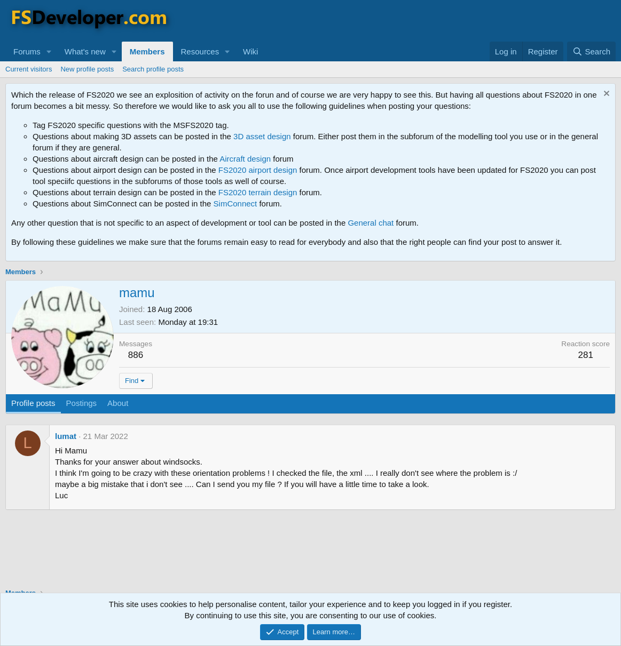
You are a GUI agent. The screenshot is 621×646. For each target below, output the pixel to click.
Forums (27, 51)
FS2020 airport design (257, 169)
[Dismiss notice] (605, 94)
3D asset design (262, 136)
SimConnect (235, 203)
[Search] (591, 51)
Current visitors (28, 69)
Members (147, 51)
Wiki (250, 51)
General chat (371, 222)
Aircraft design (245, 158)
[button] (49, 51)
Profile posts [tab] (33, 403)
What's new (85, 51)
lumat (65, 436)
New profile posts (87, 69)
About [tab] (117, 403)
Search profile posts (153, 69)
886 (135, 355)
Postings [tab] (81, 403)
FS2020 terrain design (257, 192)
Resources (200, 51)
